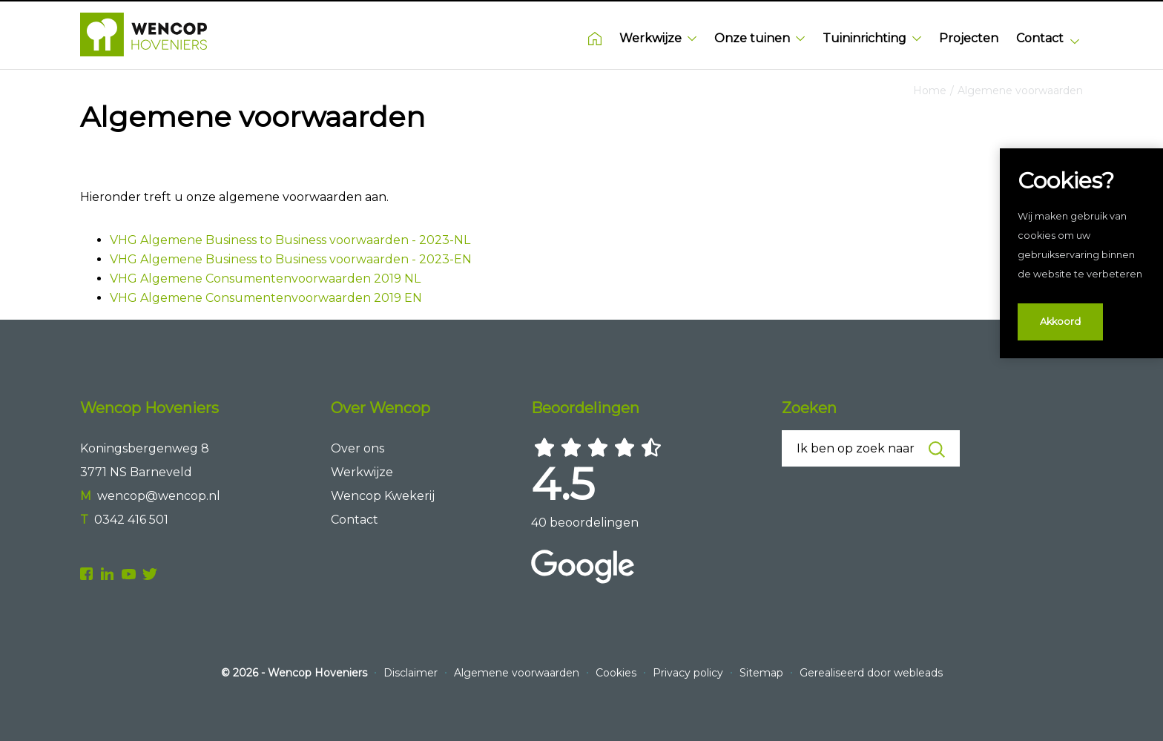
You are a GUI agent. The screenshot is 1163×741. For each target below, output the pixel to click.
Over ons (357, 448)
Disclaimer (412, 672)
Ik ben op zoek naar (870, 449)
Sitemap (762, 672)
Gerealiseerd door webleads (871, 672)
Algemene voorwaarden (1020, 90)
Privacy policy (689, 672)
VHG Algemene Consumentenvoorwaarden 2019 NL (265, 278)
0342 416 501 (131, 520)
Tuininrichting (872, 38)
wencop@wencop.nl (158, 496)
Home (595, 39)
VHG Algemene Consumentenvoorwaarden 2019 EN (266, 298)
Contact (1040, 38)
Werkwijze (657, 38)
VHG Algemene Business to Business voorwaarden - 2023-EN (291, 259)
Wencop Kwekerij (383, 496)
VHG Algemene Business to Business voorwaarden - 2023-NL (290, 240)
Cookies (617, 672)
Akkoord (1060, 321)
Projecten (968, 38)
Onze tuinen (759, 38)
